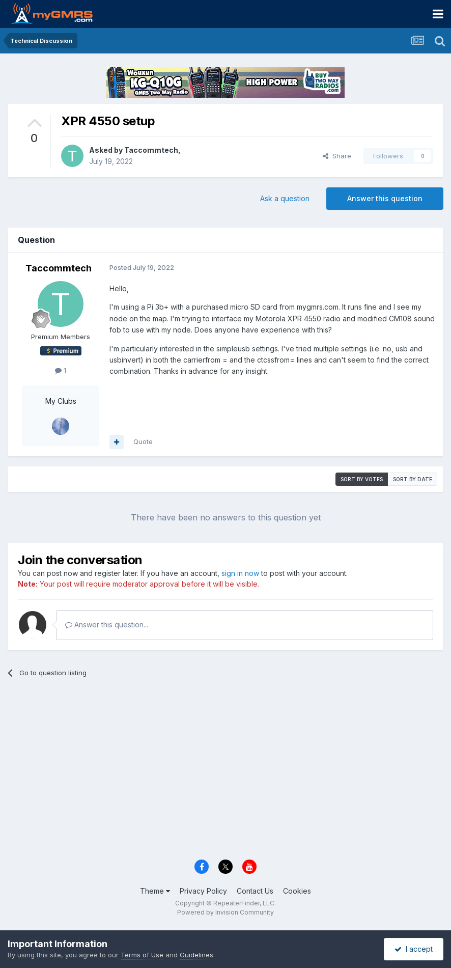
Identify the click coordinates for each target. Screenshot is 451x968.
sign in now (240, 573)
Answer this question (384, 198)
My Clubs (60, 401)
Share (337, 156)
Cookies (297, 891)
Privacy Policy (203, 891)
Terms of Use (142, 955)
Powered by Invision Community (225, 912)
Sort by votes (362, 479)
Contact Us (255, 891)
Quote (143, 441)
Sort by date (412, 479)
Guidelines (196, 955)
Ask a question (284, 198)
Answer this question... (106, 624)
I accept (413, 949)
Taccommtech (151, 150)
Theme (155, 891)
